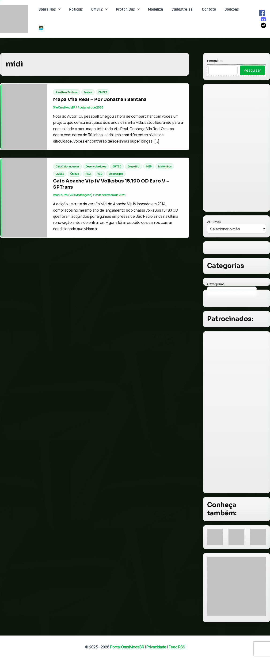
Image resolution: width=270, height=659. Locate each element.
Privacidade (156, 647)
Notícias (76, 9)
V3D (99, 173)
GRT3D (117, 166)
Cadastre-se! (182, 9)
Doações (231, 9)
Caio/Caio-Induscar (67, 166)
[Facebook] (262, 13)
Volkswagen (116, 173)
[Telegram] (263, 25)
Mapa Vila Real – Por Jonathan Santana (100, 99)
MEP (149, 166)
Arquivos (214, 221)
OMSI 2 (99, 9)
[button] (58, 9)
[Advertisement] (236, 412)
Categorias (216, 284)
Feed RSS (177, 647)
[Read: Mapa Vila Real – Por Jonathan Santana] (23, 117)
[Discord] (263, 19)
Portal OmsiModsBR (127, 647)
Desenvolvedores (96, 166)
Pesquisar (215, 60)
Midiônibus (164, 166)
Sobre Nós (49, 9)
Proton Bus (128, 9)
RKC (88, 173)
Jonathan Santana (66, 92)
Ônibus (74, 173)
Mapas (88, 92)
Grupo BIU (133, 166)
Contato (209, 9)
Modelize (155, 9)
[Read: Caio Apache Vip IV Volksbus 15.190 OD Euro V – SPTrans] (23, 197)
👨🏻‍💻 (41, 28)
